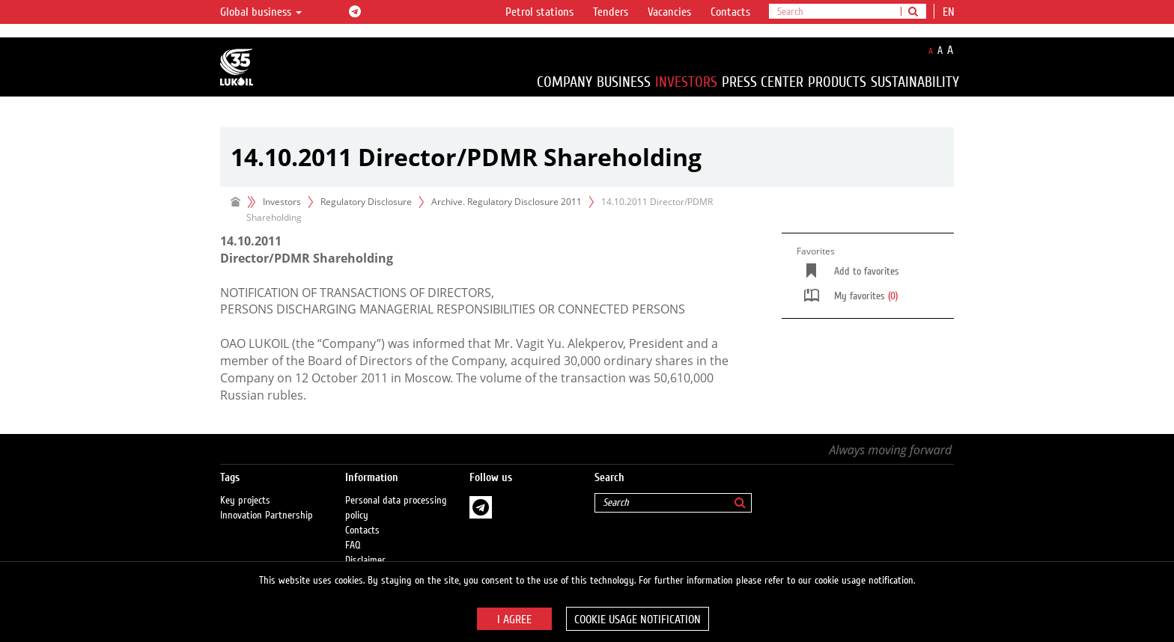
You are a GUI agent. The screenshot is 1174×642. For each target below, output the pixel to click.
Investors (686, 82)
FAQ (353, 545)
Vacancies (669, 12)
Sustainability (915, 82)
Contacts (730, 12)
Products (837, 82)
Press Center (762, 82)
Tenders (610, 12)
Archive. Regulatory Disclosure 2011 (506, 201)
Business (624, 82)
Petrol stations (539, 12)
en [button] (950, 12)
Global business (261, 12)
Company (564, 82)
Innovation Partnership (266, 516)
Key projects (245, 501)
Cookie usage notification (637, 619)
